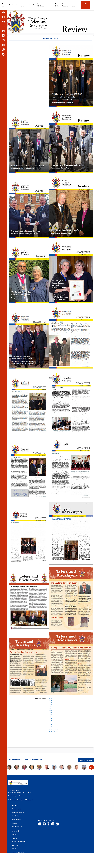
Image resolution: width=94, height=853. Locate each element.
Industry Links (24, 5)
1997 (50, 716)
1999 (50, 712)
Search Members (86, 760)
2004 (50, 702)
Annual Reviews (65, 5)
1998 (50, 714)
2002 (50, 706)
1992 (50, 727)
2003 (50, 704)
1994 (50, 723)
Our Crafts (57, 5)
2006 (50, 698)
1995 (50, 721)
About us (4, 5)
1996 (50, 718)
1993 (50, 725)
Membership (13, 5)
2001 (50, 708)
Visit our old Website (19, 841)
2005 (50, 700)
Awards (49, 5)
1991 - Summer (54, 729)
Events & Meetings (40, 5)
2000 (50, 710)
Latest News (73, 5)
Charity (32, 5)
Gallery (14, 848)
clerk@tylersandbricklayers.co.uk (20, 792)
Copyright (15, 845)
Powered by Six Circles (15, 796)
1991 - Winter (53, 731)
